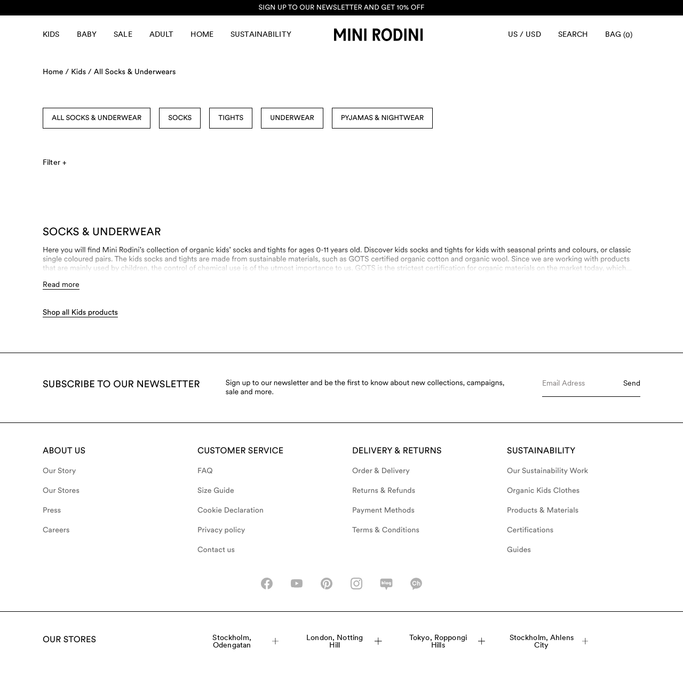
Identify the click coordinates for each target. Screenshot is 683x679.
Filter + (54, 162)
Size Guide (215, 490)
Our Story (59, 471)
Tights (230, 118)
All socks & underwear (96, 118)
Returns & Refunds (383, 490)
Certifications (530, 530)
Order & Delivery (381, 471)
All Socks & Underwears (135, 72)
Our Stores (61, 490)
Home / (56, 72)
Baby (87, 34)
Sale (123, 34)
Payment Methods (383, 510)
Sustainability (261, 34)
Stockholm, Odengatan (245, 641)
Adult (161, 34)
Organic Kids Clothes (543, 490)
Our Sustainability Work (547, 471)
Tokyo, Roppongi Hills (447, 641)
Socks (180, 118)
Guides (519, 550)
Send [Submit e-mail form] (631, 383)
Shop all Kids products (80, 312)
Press (52, 510)
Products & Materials (542, 510)
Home (201, 34)
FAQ (205, 471)
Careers (56, 530)
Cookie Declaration (230, 510)
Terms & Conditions (385, 530)
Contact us (216, 550)
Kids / (81, 72)
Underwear (292, 118)
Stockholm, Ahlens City (549, 641)
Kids (51, 34)
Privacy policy (221, 530)
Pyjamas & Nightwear (382, 118)
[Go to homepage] (378, 35)
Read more (61, 284)
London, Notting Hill (344, 641)
